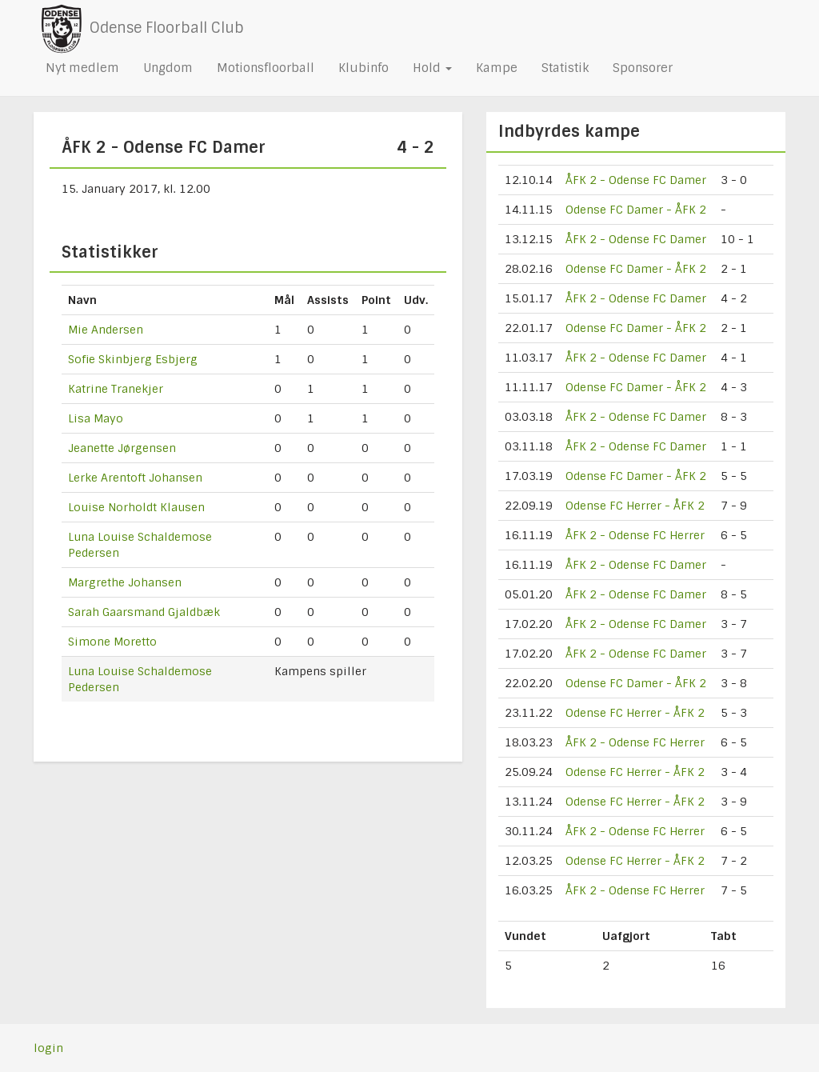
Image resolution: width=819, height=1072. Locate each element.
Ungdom (168, 68)
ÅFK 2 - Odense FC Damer (635, 180)
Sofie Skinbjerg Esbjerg (133, 359)
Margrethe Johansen (125, 582)
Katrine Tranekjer (115, 389)
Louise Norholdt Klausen (136, 507)
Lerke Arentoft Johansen (135, 477)
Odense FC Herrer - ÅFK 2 (635, 505)
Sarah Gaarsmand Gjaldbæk (144, 612)
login (48, 1048)
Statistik (565, 68)
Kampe (496, 68)
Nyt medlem (82, 68)
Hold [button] (432, 68)
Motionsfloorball (265, 68)
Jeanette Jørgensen (122, 448)
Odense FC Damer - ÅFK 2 (635, 209)
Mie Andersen (105, 329)
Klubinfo (363, 68)
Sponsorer (643, 68)
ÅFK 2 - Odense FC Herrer (635, 535)
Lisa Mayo (95, 418)
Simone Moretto (112, 641)
